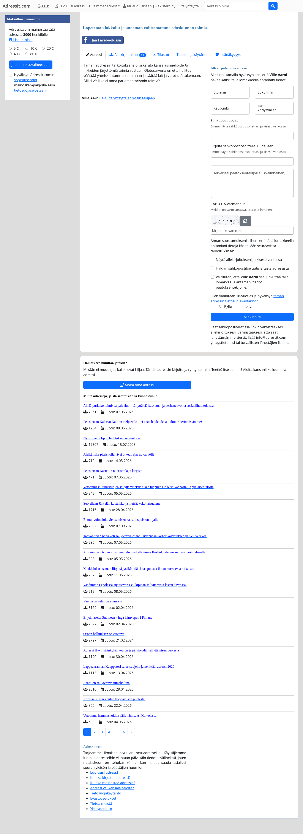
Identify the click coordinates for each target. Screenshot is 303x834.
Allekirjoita (252, 317)
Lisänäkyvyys (228, 54)
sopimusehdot (25, 80)
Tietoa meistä (101, 803)
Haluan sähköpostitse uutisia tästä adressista (252, 268)
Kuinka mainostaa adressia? (112, 782)
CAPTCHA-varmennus (228, 204)
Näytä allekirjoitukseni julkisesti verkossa (249, 259)
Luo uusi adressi (70, 6)
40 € (17, 54)
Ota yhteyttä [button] (189, 6)
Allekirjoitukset (127, 54)
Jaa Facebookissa (101, 40)
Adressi (94, 54)
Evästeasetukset (103, 798)
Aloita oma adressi (137, 385)
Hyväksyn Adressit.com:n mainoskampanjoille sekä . (34, 82)
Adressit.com (17, 6)
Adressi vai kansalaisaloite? (112, 788)
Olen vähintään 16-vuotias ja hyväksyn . (247, 298)
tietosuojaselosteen (30, 90)
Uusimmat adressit (104, 6)
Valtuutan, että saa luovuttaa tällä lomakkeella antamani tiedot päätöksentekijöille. (252, 282)
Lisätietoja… (20, 39)
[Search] (236, 6)
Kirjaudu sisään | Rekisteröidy (149, 6)
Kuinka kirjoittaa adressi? (110, 777)
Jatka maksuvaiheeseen (31, 64)
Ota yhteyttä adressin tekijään (128, 98)
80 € (33, 54)
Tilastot (161, 54)
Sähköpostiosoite (224, 120)
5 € (16, 48)
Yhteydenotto (101, 808)
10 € (33, 48)
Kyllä (228, 306)
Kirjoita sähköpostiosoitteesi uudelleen (242, 146)
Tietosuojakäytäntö (192, 54)
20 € (50, 48)
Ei (251, 306)
